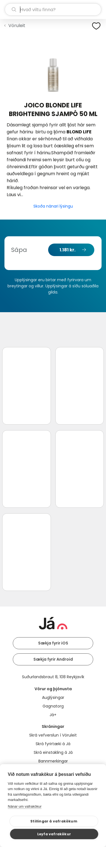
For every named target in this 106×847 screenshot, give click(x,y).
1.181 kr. (67, 250)
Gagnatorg (53, 706)
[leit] (53, 9)
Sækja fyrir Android (53, 659)
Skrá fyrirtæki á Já (53, 744)
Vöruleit (16, 25)
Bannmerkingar (53, 761)
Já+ (53, 715)
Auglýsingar (53, 697)
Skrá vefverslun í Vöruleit (53, 735)
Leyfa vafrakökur (54, 834)
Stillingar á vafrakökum (53, 821)
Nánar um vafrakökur (24, 806)
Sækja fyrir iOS (53, 643)
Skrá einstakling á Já (53, 752)
